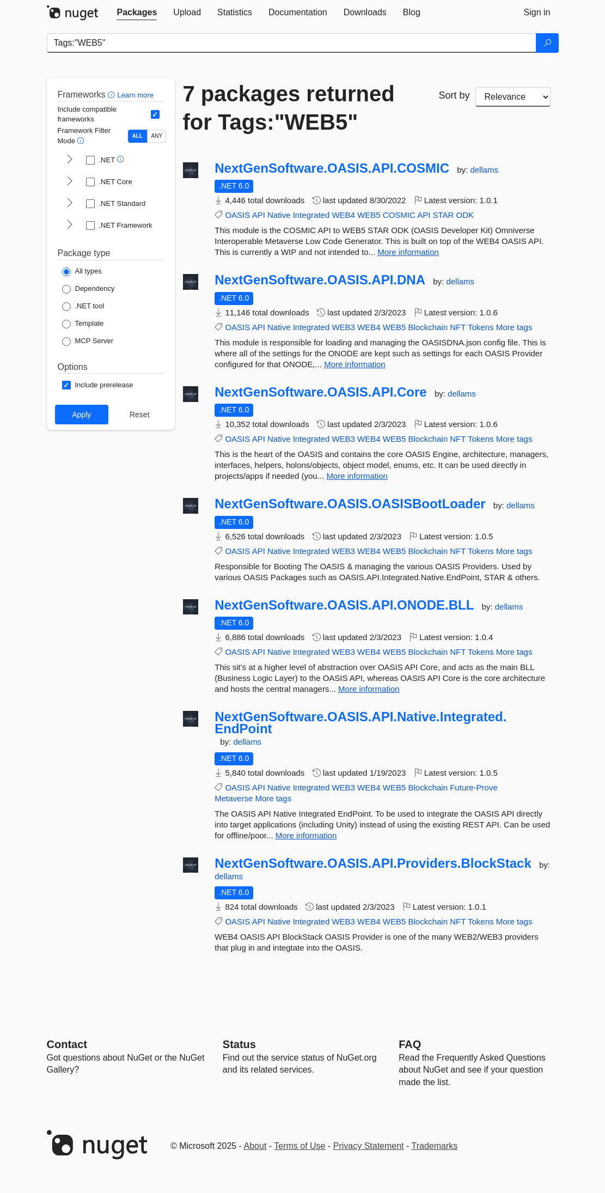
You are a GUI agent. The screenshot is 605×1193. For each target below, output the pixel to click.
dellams (484, 169)
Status (239, 1044)
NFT (458, 327)
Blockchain (428, 327)
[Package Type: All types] (82, 272)
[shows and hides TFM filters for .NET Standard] (70, 204)
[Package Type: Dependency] (88, 289)
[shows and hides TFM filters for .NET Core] (70, 182)
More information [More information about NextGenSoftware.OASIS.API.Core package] (357, 475)
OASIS (237, 215)
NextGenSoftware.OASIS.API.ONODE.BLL (344, 605)
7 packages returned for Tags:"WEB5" (289, 108)
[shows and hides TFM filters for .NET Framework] (70, 225)
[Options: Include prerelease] (98, 385)
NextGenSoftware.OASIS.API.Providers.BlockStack (373, 863)
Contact (67, 1044)
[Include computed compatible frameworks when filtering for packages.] (155, 114)
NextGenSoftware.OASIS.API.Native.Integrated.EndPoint (360, 722)
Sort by (454, 95)
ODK (465, 215)
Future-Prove (474, 787)
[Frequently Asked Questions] (410, 1044)
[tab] (137, 13)
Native (279, 215)
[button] (112, 94)
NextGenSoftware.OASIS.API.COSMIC (332, 168)
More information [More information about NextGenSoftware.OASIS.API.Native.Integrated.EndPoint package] (306, 835)
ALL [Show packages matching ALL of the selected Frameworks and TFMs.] (137, 136)
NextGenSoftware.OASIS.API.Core (320, 392)
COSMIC (399, 215)
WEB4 (343, 215)
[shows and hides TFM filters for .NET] (70, 160)
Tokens (481, 327)
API (258, 215)
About (255, 1146)
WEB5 (369, 215)
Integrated (311, 215)
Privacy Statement (368, 1146)
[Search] (547, 43)
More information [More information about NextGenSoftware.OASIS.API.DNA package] (355, 364)
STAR (443, 215)
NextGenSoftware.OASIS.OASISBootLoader (350, 504)
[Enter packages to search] (291, 43)
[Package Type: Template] (83, 324)
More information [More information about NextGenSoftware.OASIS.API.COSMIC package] (408, 252)
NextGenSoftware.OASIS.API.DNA (320, 280)
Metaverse (234, 798)
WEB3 (343, 327)
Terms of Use (299, 1146)
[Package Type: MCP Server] (88, 341)
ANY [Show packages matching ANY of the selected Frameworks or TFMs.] (157, 136)
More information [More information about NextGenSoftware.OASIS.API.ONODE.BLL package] (369, 688)
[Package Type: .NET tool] (83, 306)
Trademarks (435, 1146)
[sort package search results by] (513, 97)
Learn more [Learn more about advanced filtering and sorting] (135, 95)
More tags (514, 327)
